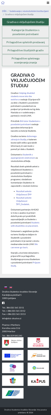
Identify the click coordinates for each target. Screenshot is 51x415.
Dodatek (25, 204)
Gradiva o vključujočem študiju (25, 21)
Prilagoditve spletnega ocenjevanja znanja (25, 60)
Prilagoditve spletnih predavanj (25, 42)
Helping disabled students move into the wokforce (23, 96)
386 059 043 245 (14, 335)
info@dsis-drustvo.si (11, 318)
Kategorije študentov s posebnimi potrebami (25, 32)
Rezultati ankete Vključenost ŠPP (23, 200)
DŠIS (4, 11)
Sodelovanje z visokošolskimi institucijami (29, 11)
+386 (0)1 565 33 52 (15, 310)
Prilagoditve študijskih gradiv (25, 50)
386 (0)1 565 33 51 (15, 307)
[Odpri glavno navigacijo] (48, 3)
